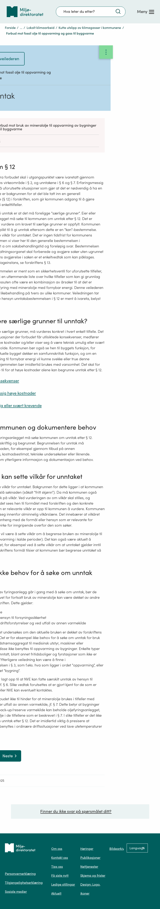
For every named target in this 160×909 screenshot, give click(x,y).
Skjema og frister (92, 875)
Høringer (86, 849)
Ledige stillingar (63, 884)
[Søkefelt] (90, 12)
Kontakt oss (59, 858)
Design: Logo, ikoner (90, 888)
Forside (10, 28)
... (21, 28)
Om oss (56, 849)
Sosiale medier (16, 891)
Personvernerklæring (20, 874)
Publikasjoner (90, 858)
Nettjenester (89, 866)
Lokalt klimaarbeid (40, 28)
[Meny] (145, 12)
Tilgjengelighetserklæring (24, 883)
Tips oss (57, 866)
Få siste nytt (60, 875)
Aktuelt (56, 893)
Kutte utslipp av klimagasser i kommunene (90, 28)
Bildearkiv (116, 849)
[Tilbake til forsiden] (25, 11)
